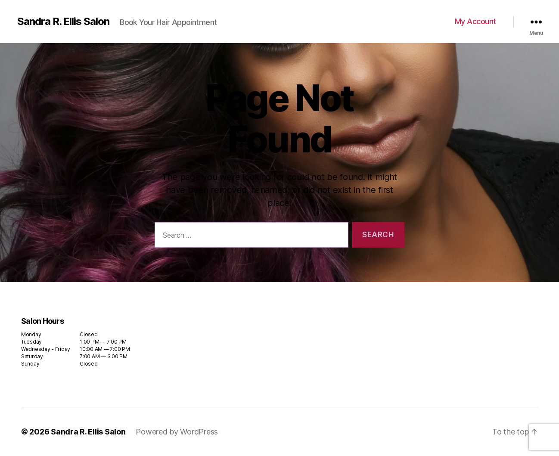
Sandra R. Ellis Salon (63, 21)
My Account (475, 21)
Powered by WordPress (177, 431)
